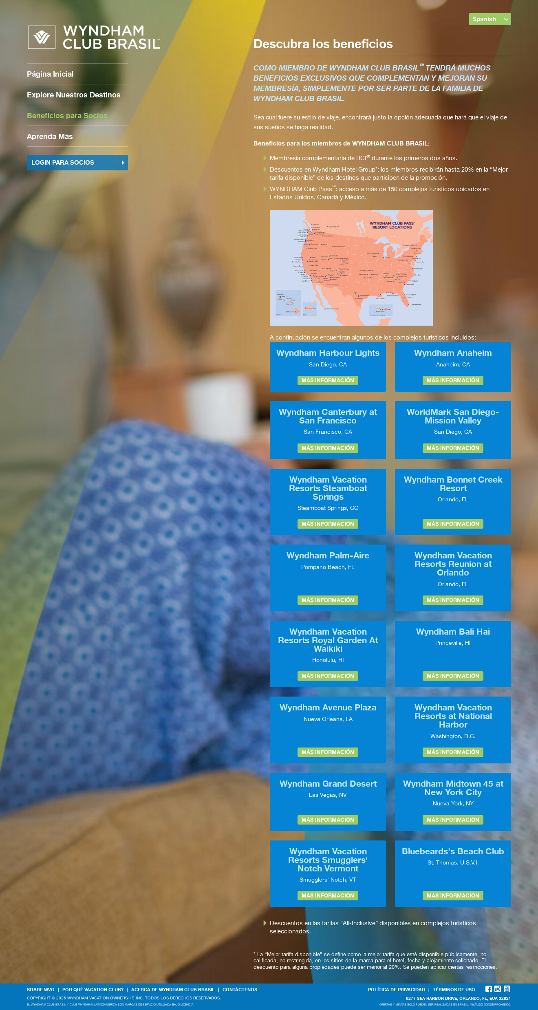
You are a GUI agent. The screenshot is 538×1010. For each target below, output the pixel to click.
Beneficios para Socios (67, 115)
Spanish (490, 18)
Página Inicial (50, 73)
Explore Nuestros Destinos (74, 94)
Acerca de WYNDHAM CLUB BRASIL (173, 989)
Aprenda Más (50, 136)
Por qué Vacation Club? (92, 989)
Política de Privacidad (396, 989)
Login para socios (78, 162)
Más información (328, 380)
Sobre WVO (41, 989)
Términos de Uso (454, 989)
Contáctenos (240, 989)
